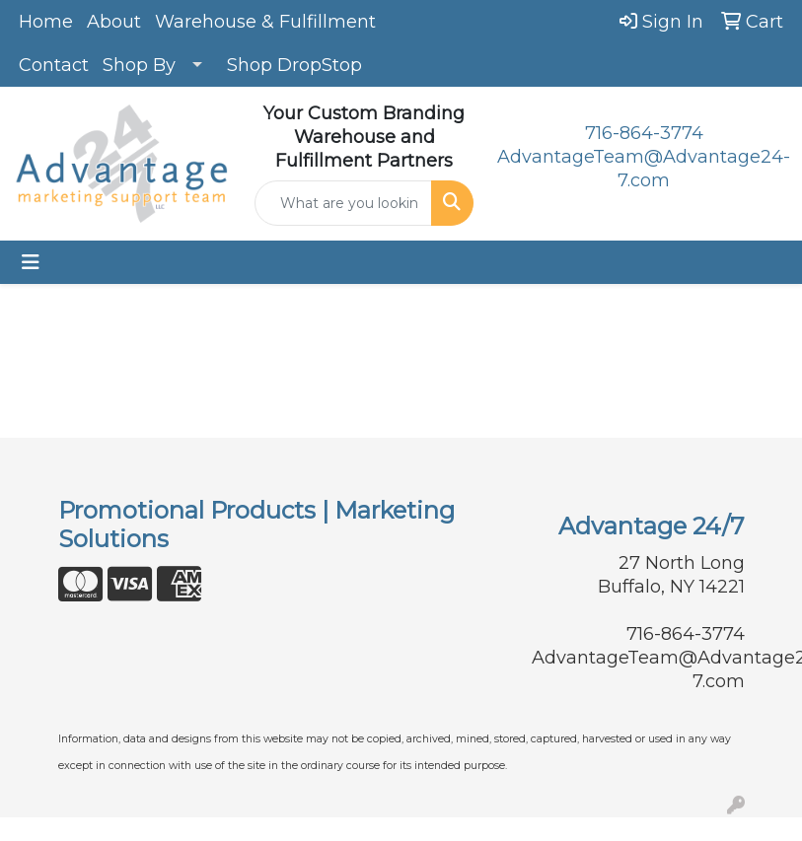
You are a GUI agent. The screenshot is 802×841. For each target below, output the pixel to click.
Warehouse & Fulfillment (265, 22)
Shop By (139, 65)
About (114, 22)
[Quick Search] (343, 203)
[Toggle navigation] (30, 262)
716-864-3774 (644, 133)
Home (46, 22)
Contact (54, 65)
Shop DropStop (294, 65)
